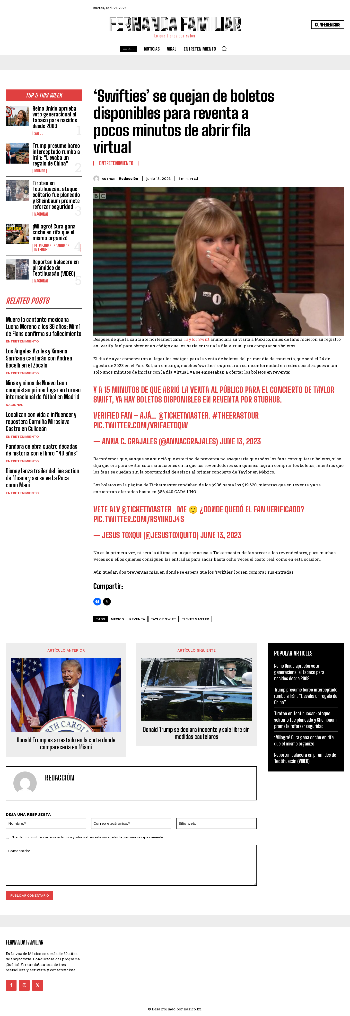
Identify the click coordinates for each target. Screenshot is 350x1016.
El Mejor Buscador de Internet (51, 248)
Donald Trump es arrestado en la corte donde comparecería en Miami (66, 744)
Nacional (41, 214)
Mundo (39, 171)
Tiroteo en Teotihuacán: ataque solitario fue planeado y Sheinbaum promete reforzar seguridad (56, 195)
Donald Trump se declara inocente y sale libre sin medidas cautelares (196, 733)
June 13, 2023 (240, 441)
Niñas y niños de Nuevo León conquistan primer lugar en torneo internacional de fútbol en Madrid (43, 390)
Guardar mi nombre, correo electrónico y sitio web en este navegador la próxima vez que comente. (88, 837)
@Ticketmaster (183, 415)
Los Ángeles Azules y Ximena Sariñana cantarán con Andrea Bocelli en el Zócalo (39, 358)
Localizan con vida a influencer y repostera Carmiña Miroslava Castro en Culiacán (41, 421)
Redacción (128, 178)
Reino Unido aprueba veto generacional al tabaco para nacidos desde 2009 (55, 117)
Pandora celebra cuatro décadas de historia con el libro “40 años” (42, 450)
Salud (39, 133)
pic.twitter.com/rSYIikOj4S (138, 519)
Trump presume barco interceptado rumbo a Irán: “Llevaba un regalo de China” (56, 154)
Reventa (137, 619)
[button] (224, 48)
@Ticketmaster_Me (154, 509)
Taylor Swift (197, 339)
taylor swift (163, 619)
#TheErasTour (235, 415)
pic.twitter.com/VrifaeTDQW (140, 425)
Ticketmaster (195, 619)
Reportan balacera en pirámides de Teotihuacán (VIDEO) (56, 268)
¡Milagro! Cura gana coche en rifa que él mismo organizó (54, 232)
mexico (117, 619)
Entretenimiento (22, 341)
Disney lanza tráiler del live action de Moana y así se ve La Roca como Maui (42, 478)
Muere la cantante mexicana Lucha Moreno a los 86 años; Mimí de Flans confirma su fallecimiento (43, 326)
